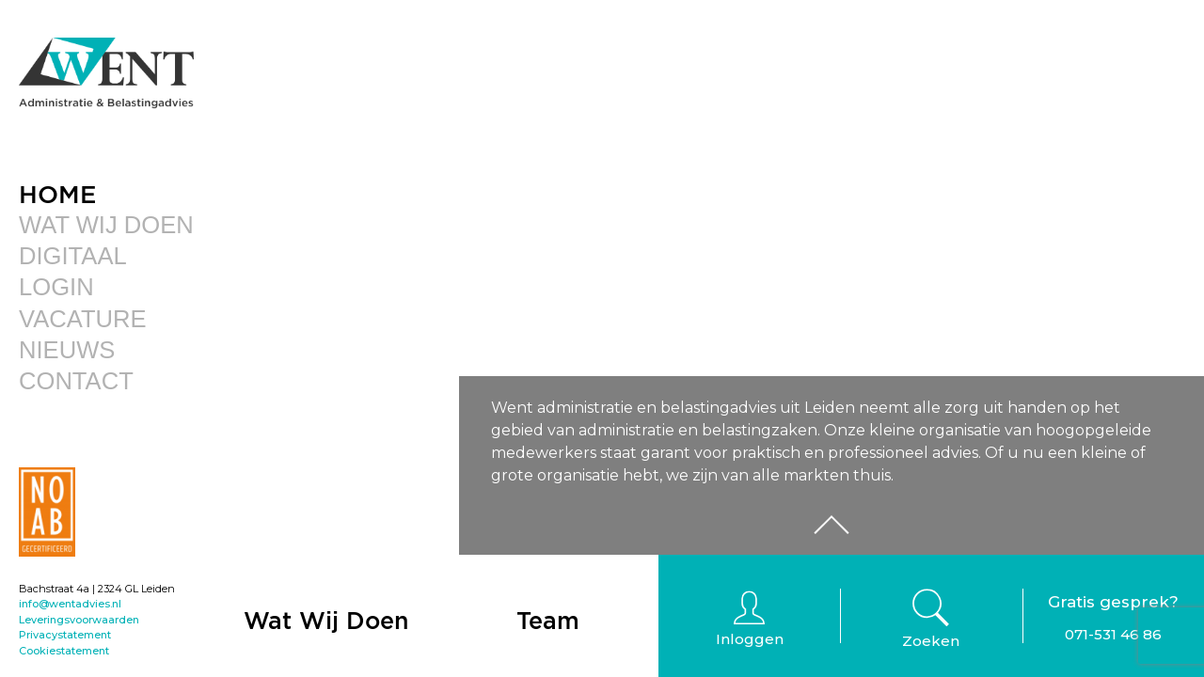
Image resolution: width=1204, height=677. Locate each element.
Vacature (83, 319)
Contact (76, 381)
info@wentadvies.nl (70, 603)
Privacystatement (65, 634)
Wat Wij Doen (106, 225)
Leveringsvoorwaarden (79, 619)
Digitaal (73, 256)
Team (547, 620)
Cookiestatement (64, 650)
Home (57, 194)
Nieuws (67, 350)
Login (56, 287)
